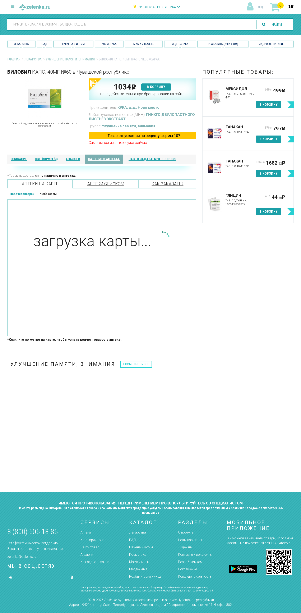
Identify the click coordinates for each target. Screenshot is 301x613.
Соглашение (187, 569)
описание (19, 159)
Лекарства (21, 44)
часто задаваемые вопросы (152, 159)
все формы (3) (46, 159)
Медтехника (180, 44)
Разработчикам (190, 562)
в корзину (156, 87)
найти (277, 25)
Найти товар (89, 547)
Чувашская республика (157, 7)
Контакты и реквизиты (195, 555)
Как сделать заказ (94, 562)
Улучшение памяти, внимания (70, 59)
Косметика (109, 44)
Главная (13, 59)
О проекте (186, 532)
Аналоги (86, 555)
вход (259, 7)
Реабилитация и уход (223, 44)
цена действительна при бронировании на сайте (142, 94)
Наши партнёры (190, 540)
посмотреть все (136, 364)
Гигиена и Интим (73, 44)
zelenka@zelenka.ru (22, 557)
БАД (44, 44)
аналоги (73, 159)
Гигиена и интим (141, 547)
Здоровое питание (271, 44)
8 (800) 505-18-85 (32, 531)
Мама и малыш (143, 44)
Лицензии (185, 547)
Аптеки (85, 532)
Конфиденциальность (195, 576)
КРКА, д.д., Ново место (138, 107)
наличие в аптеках (104, 159)
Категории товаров (95, 540)
